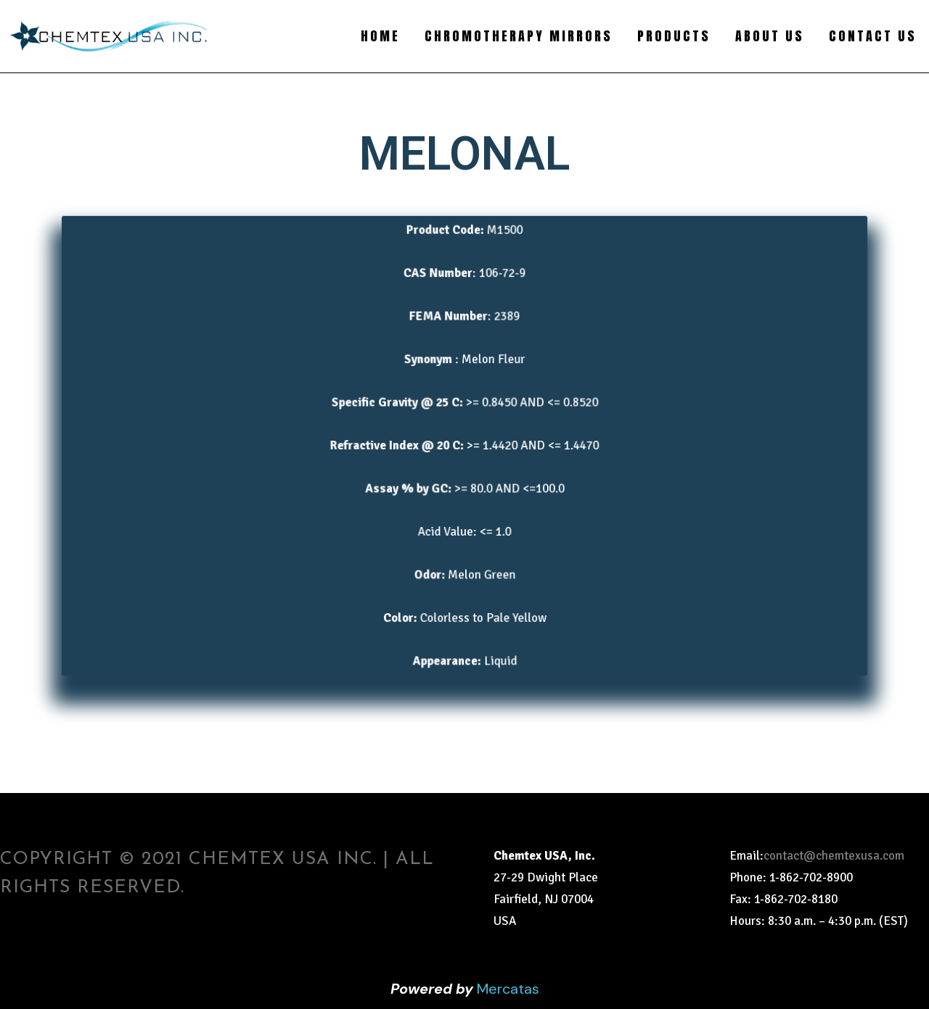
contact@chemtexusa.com (834, 855)
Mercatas (508, 988)
